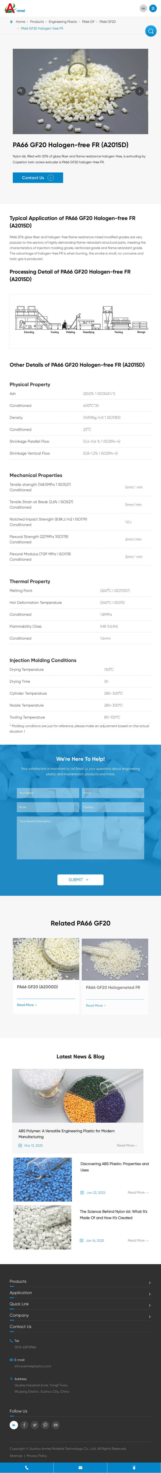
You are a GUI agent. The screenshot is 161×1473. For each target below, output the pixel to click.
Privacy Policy (37, 1456)
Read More (27, 1007)
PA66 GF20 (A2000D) (37, 989)
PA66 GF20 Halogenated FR (113, 989)
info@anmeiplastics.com (32, 1366)
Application (21, 1292)
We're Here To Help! (80, 759)
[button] (139, 91)
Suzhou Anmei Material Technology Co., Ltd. (63, 1449)
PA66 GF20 (108, 22)
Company (19, 1315)
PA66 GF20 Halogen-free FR (42, 28)
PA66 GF (88, 22)
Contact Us (38, 178)
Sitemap (16, 1456)
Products (37, 22)
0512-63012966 (25, 1347)
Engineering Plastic (63, 22)
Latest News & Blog (80, 1056)
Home (20, 22)
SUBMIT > (80, 879)
